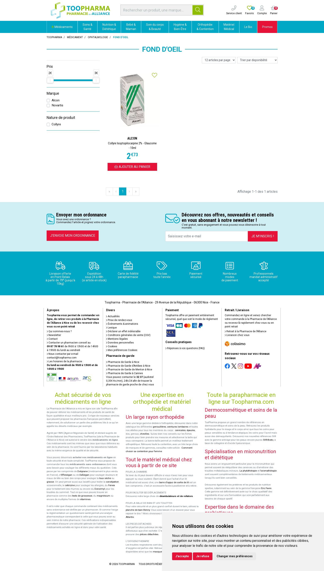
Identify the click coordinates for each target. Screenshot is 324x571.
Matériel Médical (228, 27)
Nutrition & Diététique (109, 27)
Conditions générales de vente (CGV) (128, 335)
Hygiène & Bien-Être (180, 27)
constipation (112, 481)
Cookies (111, 346)
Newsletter (54, 335)
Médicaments (62, 27)
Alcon (56, 100)
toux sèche (105, 478)
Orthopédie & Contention (205, 27)
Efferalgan (66, 475)
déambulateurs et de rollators (176, 496)
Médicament (75, 37)
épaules (191, 430)
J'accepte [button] (182, 556)
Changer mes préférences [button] (235, 556)
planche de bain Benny (138, 510)
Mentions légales (117, 338)
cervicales (180, 430)
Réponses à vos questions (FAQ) (185, 348)
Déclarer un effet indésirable (123, 331)
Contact (52, 338)
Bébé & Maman (131, 27)
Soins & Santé (87, 27)
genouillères (159, 426)
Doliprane (82, 471)
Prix (50, 66)
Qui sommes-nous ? (59, 331)
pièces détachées (149, 534)
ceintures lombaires (177, 426)
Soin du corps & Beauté (155, 27)
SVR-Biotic (268, 440)
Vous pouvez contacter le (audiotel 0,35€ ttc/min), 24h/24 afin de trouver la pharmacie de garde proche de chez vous (130, 381)
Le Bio (248, 27)
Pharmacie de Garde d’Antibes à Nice (128, 365)
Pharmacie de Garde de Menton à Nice (129, 369)
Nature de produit (61, 118)
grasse (50, 481)
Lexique (111, 327)
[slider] (50, 80)
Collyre (56, 124)
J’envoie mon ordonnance (72, 236)
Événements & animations (122, 323)
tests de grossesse (82, 495)
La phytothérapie (248, 470)
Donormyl (99, 489)
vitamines (85, 499)
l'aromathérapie (268, 470)
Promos (267, 27)
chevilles (144, 434)
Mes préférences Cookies (121, 350)
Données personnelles (120, 342)
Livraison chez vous (237, 335)
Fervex (111, 485)
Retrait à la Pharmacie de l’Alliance (245, 331)
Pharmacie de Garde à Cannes (124, 373)
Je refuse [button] (202, 556)
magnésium (103, 495)
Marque (53, 93)
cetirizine (70, 485)
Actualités (113, 316)
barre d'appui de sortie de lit (174, 482)
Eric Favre (266, 488)
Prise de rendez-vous (119, 320)
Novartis (57, 105)
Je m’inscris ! (262, 236)
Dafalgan (84, 475)
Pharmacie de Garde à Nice (122, 362)
